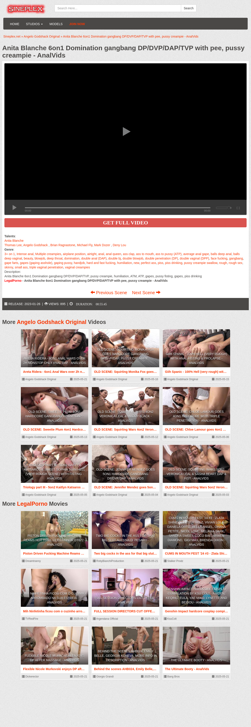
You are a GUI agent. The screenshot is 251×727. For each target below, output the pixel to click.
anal (101, 254)
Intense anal (25, 254)
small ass (21, 267)
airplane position (74, 254)
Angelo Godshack (35, 245)
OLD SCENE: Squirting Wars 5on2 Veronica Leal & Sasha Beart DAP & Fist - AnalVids (196, 474)
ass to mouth (145, 254)
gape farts (11, 263)
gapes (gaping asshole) (36, 263)
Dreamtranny (31, 561)
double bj (114, 258)
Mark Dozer (102, 245)
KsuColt (170, 618)
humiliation (124, 263)
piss (160, 263)
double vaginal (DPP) (194, 258)
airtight (91, 254)
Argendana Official (105, 618)
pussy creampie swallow (200, 263)
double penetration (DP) (161, 258)
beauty (28, 258)
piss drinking (173, 263)
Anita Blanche (14, 240)
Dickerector (30, 676)
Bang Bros (172, 676)
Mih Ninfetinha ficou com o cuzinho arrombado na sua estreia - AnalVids (54, 598)
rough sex (235, 263)
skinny (8, 267)
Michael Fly (84, 245)
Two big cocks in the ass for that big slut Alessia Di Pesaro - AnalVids (125, 540)
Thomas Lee (13, 245)
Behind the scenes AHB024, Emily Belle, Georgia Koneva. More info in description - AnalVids (125, 655)
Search (189, 8)
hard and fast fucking (100, 263)
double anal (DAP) (93, 258)
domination (72, 258)
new (136, 263)
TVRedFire (30, 618)
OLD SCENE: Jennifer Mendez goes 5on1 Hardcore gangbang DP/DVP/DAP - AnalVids (125, 474)
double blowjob (133, 258)
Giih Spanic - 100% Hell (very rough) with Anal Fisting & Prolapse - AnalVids (196, 358)
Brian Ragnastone (62, 245)
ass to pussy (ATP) (168, 254)
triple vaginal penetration (46, 267)
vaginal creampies (77, 267)
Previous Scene (109, 292)
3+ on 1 (9, 254)
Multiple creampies (48, 254)
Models (56, 24)
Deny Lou (119, 245)
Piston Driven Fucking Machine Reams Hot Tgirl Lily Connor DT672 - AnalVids (54, 540)
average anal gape (196, 254)
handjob (79, 263)
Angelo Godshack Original (51, 322)
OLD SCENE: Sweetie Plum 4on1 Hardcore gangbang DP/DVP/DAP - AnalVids (54, 416)
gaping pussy (63, 263)
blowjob (40, 258)
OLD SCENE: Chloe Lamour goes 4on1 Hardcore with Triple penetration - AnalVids (196, 416)
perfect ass (148, 263)
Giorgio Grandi (103, 676)
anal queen (113, 254)
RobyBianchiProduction (108, 561)
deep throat (55, 258)
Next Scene (146, 292)
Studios (34, 24)
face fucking (219, 258)
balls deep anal (221, 254)
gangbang (236, 258)
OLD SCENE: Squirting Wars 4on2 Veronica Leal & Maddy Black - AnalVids (125, 416)
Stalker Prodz (173, 561)
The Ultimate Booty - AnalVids (196, 660)
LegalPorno (32, 504)
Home (14, 24)
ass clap (128, 254)
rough (223, 263)
